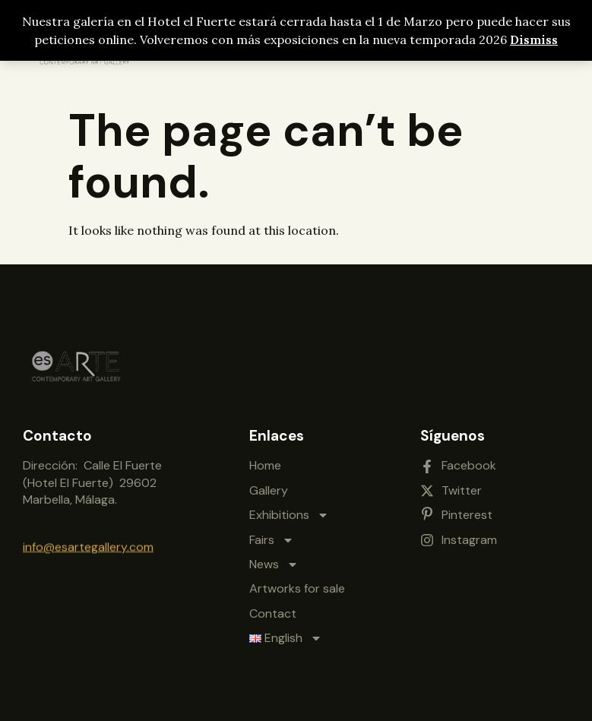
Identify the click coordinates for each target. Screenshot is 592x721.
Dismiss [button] (534, 39)
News (274, 558)
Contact (272, 607)
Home (265, 459)
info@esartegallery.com (88, 544)
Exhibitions (289, 509)
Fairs (271, 533)
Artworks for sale (297, 582)
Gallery (268, 484)
